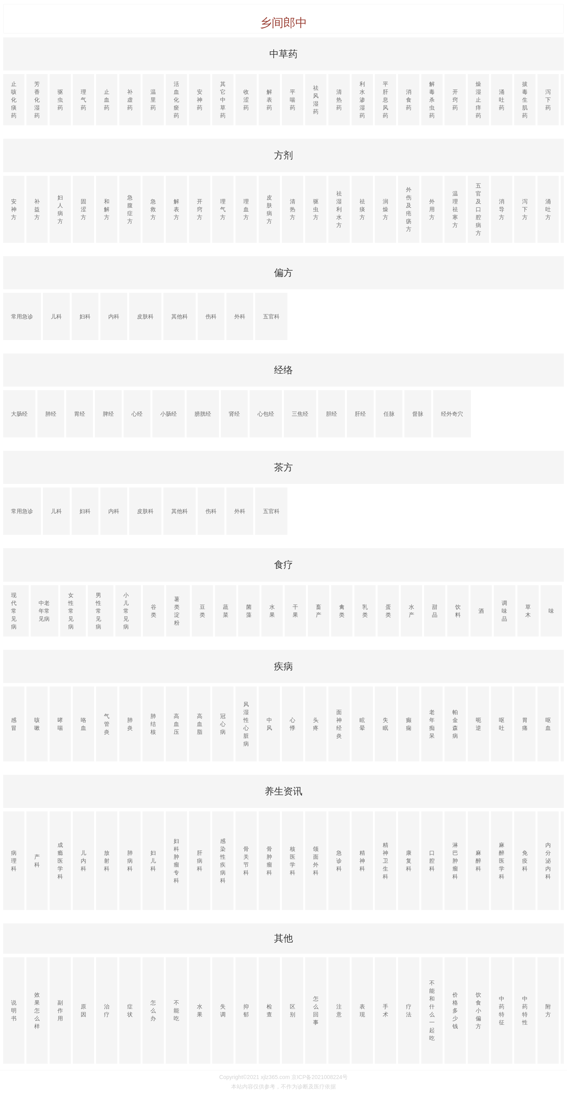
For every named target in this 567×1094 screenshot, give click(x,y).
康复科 (408, 861)
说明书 (14, 1010)
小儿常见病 (126, 611)
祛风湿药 (316, 100)
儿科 (56, 316)
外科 (239, 316)
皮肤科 (145, 316)
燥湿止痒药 (478, 100)
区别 (292, 1010)
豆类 (202, 611)
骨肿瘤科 (269, 861)
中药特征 (501, 1010)
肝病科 (199, 861)
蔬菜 (225, 611)
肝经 (360, 414)
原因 (83, 1010)
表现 (362, 1010)
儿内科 (83, 861)
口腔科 (432, 861)
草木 (528, 611)
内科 (113, 316)
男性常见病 (98, 611)
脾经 (108, 414)
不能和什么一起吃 (432, 1010)
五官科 (271, 316)
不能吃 (176, 1010)
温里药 (153, 100)
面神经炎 (339, 724)
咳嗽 (37, 724)
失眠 (385, 724)
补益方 (37, 209)
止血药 (106, 100)
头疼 (316, 724)
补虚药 (130, 100)
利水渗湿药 (362, 100)
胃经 (79, 414)
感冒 (14, 724)
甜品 (434, 611)
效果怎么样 (37, 1010)
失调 (223, 1010)
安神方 (14, 209)
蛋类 (388, 611)
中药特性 (525, 1010)
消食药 (408, 100)
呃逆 (478, 724)
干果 (295, 611)
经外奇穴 (452, 414)
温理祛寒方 (455, 209)
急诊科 (339, 861)
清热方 (292, 209)
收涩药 (246, 100)
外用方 (432, 209)
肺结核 (153, 724)
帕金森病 (455, 724)
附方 (548, 1010)
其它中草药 (223, 100)
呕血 (548, 724)
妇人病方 (60, 209)
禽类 (342, 611)
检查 (269, 1010)
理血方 (246, 209)
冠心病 (223, 724)
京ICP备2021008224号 (319, 1077)
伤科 (211, 316)
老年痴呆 (432, 724)
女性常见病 (71, 611)
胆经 (331, 414)
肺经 (50, 414)
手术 (385, 1010)
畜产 (318, 611)
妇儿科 (153, 861)
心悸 (292, 724)
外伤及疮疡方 (408, 209)
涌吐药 (501, 100)
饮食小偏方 (478, 1010)
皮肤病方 (269, 209)
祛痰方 (362, 209)
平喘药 (292, 100)
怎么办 (153, 1010)
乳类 (365, 611)
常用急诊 (22, 316)
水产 (411, 611)
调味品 (504, 611)
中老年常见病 (44, 611)
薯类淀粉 (177, 611)
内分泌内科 (548, 861)
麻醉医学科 (501, 861)
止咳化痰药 (14, 100)
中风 (269, 724)
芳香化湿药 (37, 100)
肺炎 (130, 724)
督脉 (417, 414)
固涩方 (83, 209)
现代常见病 (14, 611)
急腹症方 (130, 209)
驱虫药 (60, 100)
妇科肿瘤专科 (176, 861)
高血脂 (199, 724)
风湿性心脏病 (246, 724)
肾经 (234, 414)
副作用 (60, 1010)
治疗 (106, 1010)
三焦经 (300, 414)
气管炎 (106, 724)
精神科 (362, 861)
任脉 (389, 414)
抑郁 (246, 1010)
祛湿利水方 (339, 209)
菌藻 (249, 611)
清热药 (339, 100)
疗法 (408, 1010)
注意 (339, 1010)
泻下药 (548, 100)
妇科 (85, 316)
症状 (130, 1010)
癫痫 (408, 724)
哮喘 (60, 724)
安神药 (199, 100)
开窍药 (455, 100)
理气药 (83, 100)
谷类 (153, 611)
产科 (37, 861)
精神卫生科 (385, 861)
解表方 (176, 209)
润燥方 (385, 209)
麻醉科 (478, 861)
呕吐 (501, 724)
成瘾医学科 (60, 861)
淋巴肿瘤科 (455, 861)
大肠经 (19, 414)
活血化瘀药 (176, 100)
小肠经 (168, 414)
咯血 (83, 724)
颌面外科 (316, 861)
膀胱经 (203, 414)
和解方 (106, 209)
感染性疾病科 (223, 861)
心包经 (266, 414)
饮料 (458, 611)
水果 (272, 611)
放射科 (106, 861)
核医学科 (292, 861)
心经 (137, 414)
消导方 (501, 209)
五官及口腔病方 (478, 209)
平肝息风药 (385, 100)
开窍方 (199, 209)
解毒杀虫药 (432, 100)
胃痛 (525, 724)
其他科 (179, 316)
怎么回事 (316, 1010)
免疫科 (525, 861)
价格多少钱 (455, 1010)
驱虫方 (316, 209)
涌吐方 (548, 209)
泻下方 (525, 209)
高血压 (176, 724)
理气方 (223, 209)
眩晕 (362, 724)
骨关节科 (246, 861)
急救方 (153, 209)
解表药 (269, 100)
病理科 (14, 861)
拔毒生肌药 (525, 100)
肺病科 (130, 861)
